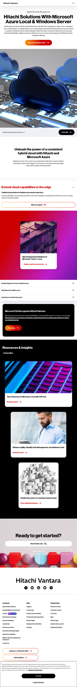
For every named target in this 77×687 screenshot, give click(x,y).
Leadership (6, 624)
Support (29, 607)
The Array (54, 613)
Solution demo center (57, 624)
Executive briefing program (11, 631)
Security (29, 627)
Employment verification (34, 624)
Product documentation (33, 613)
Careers (5, 613)
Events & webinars (8, 620)
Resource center (56, 607)
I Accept (38, 676)
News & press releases (9, 617)
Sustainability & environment (11, 610)
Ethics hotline (30, 620)
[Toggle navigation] (73, 3)
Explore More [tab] (8, 353)
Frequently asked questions (35, 617)
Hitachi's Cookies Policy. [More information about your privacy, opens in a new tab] (35, 670)
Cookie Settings (38, 682)
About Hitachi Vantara (9, 607)
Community (30, 610)
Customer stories (56, 610)
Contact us (6, 643)
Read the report (14, 402)
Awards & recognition (9, 634)
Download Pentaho (56, 627)
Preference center (8, 627)
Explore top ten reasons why (35, 264)
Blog (52, 617)
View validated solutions (31, 503)
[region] (38, 674)
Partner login (54, 620)
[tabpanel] (38, 435)
